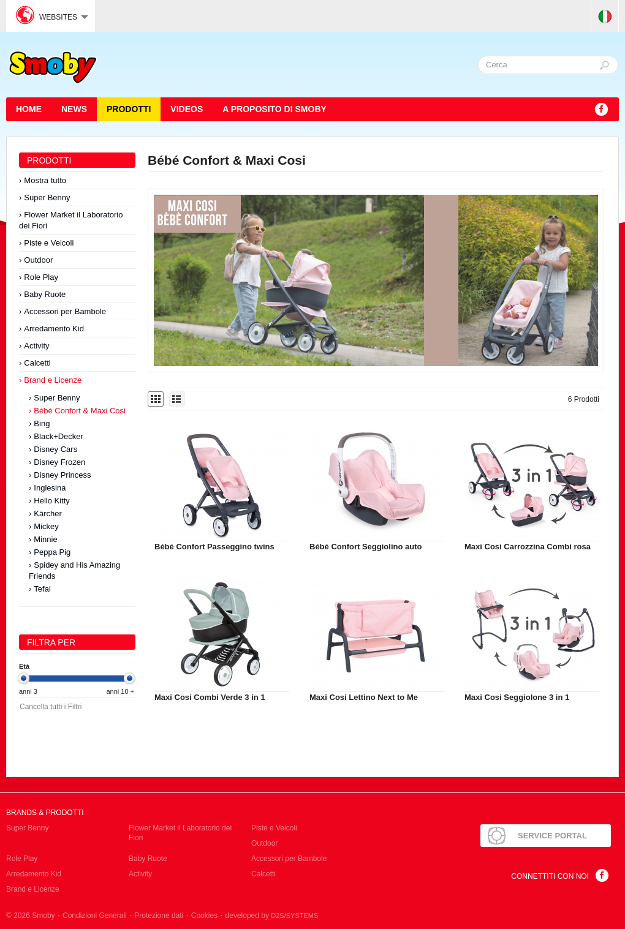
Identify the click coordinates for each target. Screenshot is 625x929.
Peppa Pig (52, 552)
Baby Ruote (45, 294)
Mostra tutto (45, 180)
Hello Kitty (52, 500)
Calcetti (37, 362)
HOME (29, 109)
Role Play (41, 277)
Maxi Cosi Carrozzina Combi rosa (527, 546)
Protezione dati (158, 915)
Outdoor (38, 260)
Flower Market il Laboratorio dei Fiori (71, 220)
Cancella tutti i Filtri (50, 706)
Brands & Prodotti (45, 812)
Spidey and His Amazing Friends (74, 570)
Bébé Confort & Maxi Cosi (80, 410)
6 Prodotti (583, 399)
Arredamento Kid (54, 328)
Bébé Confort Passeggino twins (214, 546)
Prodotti (129, 109)
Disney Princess (62, 475)
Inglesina (50, 487)
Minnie (45, 539)
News (74, 109)
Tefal (42, 588)
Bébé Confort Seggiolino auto (365, 546)
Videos (186, 109)
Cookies (204, 915)
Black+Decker (58, 436)
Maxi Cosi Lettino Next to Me (363, 697)
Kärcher (48, 513)
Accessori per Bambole (65, 311)
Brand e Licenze (52, 380)
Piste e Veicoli (49, 242)
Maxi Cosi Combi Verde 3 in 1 (209, 697)
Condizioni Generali (95, 915)
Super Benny (47, 197)
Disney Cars (55, 449)
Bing (42, 423)
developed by (272, 915)
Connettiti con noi (550, 876)
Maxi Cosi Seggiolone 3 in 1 (516, 697)
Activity (36, 345)
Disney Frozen (59, 462)
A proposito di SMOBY (274, 109)
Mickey (46, 526)
